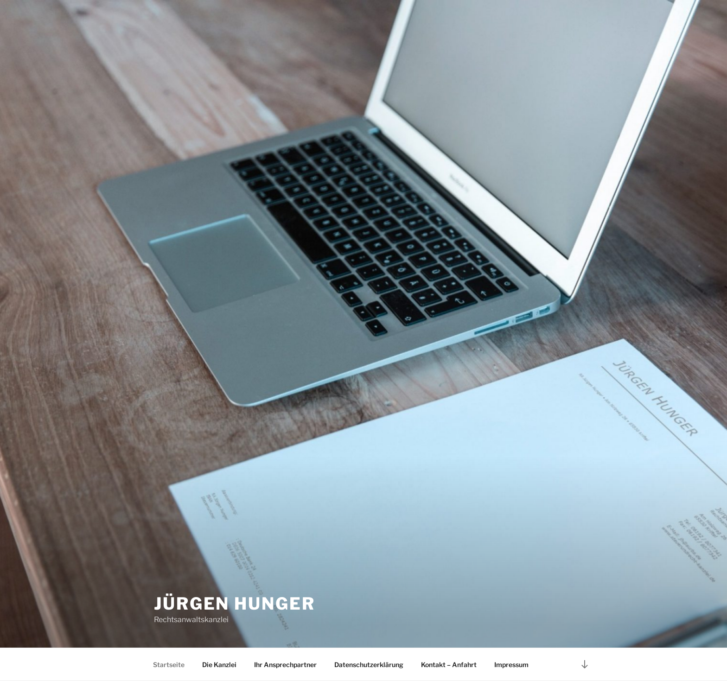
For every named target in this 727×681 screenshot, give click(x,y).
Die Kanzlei (219, 664)
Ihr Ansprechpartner (285, 664)
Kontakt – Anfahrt (449, 664)
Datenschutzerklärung (368, 664)
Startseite (169, 664)
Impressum (511, 664)
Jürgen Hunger (234, 603)
